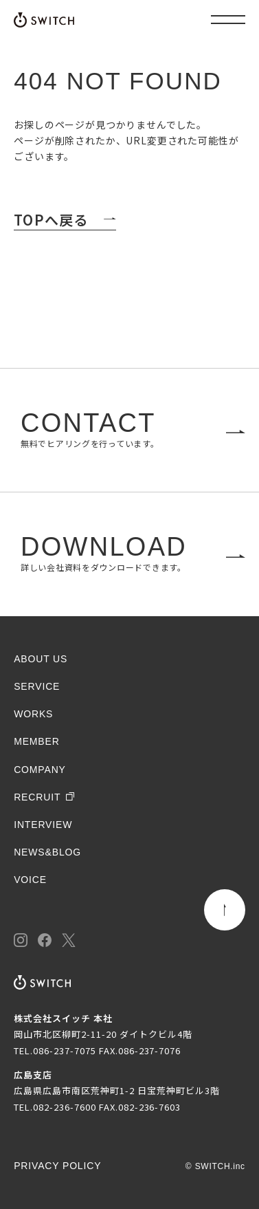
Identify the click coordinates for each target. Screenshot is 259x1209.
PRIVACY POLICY (57, 1165)
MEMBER (37, 741)
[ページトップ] (224, 909)
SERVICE (37, 686)
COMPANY (40, 769)
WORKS (33, 713)
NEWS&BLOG (47, 852)
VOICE (30, 879)
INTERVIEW (43, 824)
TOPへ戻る (51, 220)
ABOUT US (40, 658)
